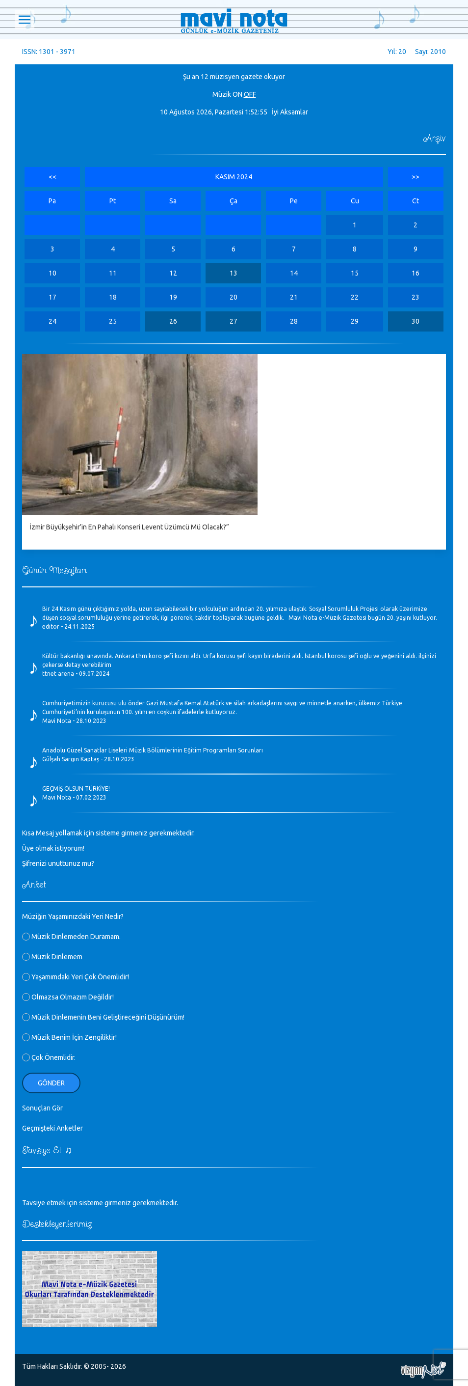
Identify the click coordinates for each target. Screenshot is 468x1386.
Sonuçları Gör (42, 1108)
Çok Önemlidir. (49, 1057)
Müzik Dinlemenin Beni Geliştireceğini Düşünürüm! (103, 1017)
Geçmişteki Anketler (52, 1128)
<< (52, 177)
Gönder (51, 1083)
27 (233, 321)
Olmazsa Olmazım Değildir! (68, 997)
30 (415, 321)
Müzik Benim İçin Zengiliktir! (69, 1037)
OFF (250, 94)
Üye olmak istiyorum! (53, 848)
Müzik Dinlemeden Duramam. (71, 937)
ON (237, 94)
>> (415, 177)
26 (173, 321)
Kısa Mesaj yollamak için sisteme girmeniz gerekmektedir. (108, 833)
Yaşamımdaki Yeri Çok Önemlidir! (75, 977)
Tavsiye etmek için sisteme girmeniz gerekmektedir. (100, 1203)
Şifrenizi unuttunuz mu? (58, 863)
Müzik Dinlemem (52, 957)
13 (233, 273)
